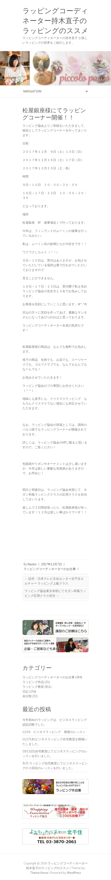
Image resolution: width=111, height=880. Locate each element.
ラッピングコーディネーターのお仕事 (50, 569)
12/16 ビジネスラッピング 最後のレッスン (55, 732)
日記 (25, 691)
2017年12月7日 (51, 564)
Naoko (32, 564)
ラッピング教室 (33, 687)
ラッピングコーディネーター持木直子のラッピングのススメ (55, 21)
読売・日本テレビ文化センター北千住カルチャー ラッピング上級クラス (54, 581)
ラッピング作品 (33, 682)
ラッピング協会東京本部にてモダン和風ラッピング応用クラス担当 (55, 593)
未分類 (27, 696)
